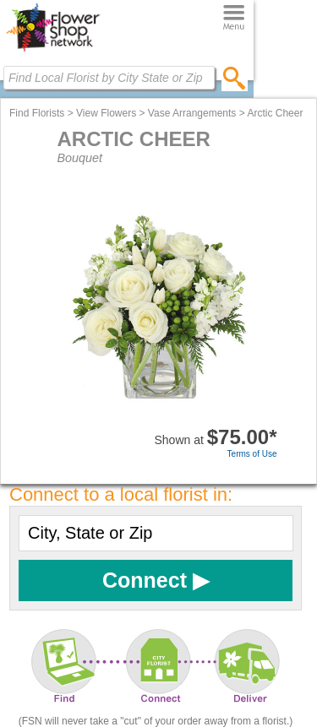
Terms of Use (252, 453)
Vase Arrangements (192, 113)
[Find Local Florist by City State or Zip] (109, 78)
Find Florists (36, 113)
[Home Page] (53, 51)
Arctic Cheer (275, 113)
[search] (234, 77)
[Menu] (233, 18)
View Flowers (106, 113)
